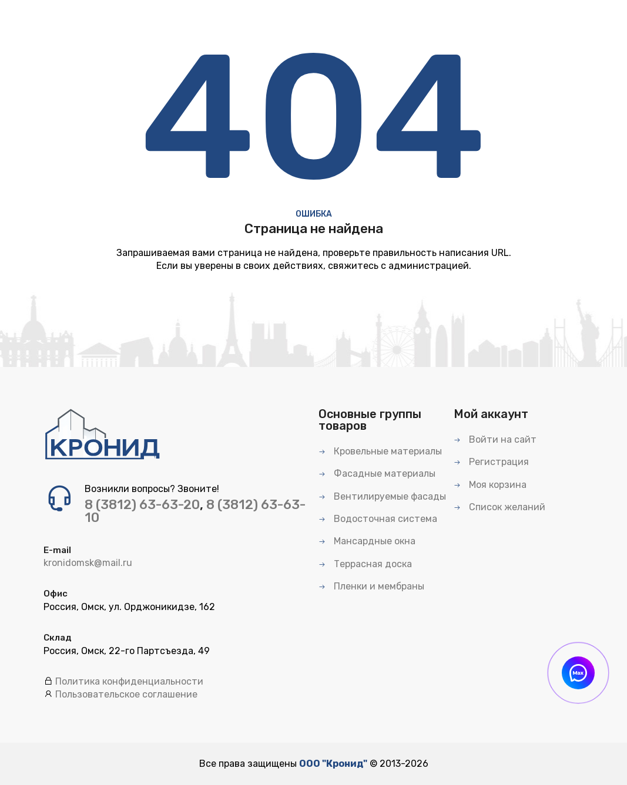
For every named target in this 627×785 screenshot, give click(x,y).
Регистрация (491, 461)
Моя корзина (490, 484)
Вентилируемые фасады (382, 496)
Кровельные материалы (380, 451)
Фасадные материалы (376, 473)
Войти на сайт (495, 439)
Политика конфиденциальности (129, 681)
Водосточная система (377, 518)
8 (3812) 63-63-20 (142, 505)
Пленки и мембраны (371, 586)
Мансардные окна (366, 541)
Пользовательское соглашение (126, 694)
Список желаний (499, 507)
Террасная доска (365, 564)
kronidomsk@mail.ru (87, 562)
